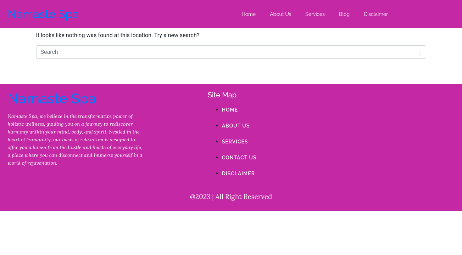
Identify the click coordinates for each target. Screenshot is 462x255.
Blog (344, 14)
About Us (280, 14)
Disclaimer (376, 14)
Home (249, 14)
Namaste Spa (43, 14)
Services (315, 14)
